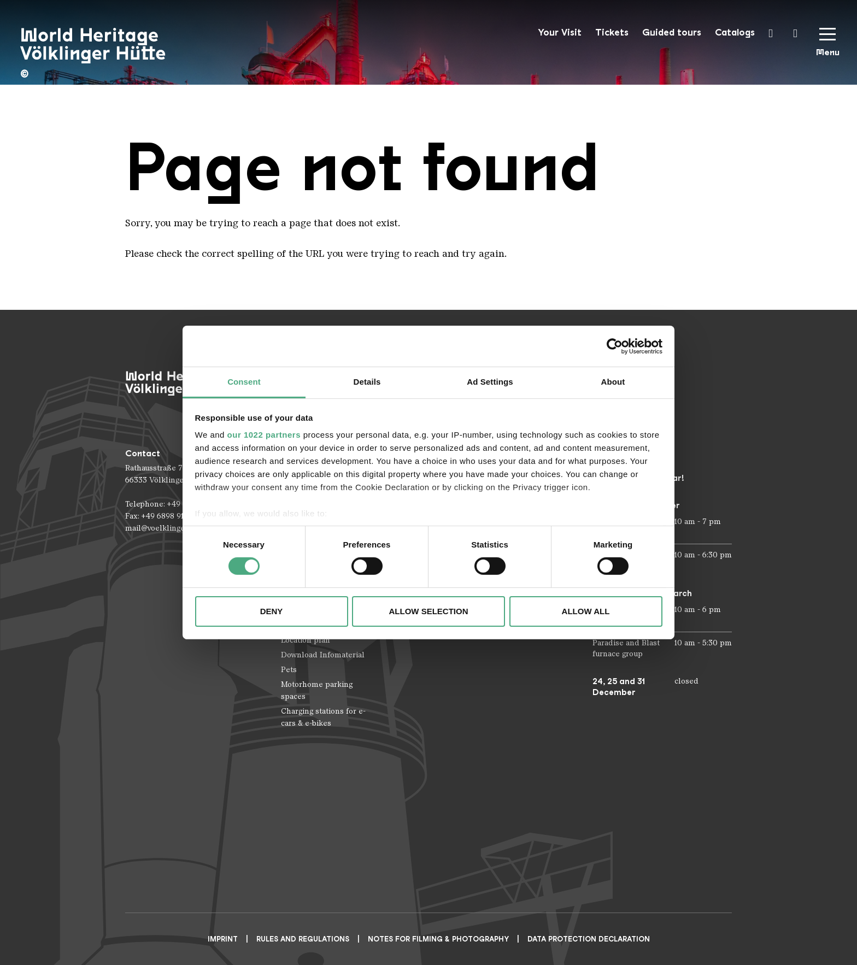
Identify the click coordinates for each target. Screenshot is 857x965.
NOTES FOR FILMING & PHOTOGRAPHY (438, 939)
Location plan (305, 640)
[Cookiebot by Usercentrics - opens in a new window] (614, 346)
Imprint (223, 939)
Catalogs (735, 32)
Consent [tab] (244, 381)
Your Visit (560, 32)
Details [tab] (367, 381)
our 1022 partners (264, 434)
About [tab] (613, 381)
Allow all (586, 611)
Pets (289, 670)
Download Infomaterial (323, 655)
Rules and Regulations (302, 939)
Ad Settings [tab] (490, 381)
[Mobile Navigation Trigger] (827, 45)
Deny (271, 611)
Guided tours (671, 32)
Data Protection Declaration (588, 939)
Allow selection (428, 611)
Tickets (612, 32)
